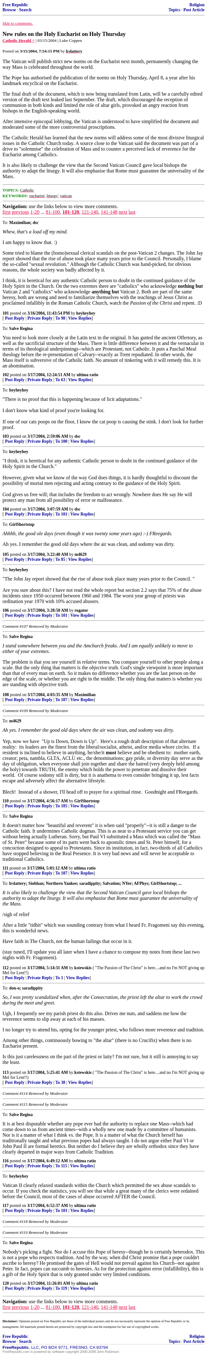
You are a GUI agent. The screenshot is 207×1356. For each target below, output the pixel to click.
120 (6, 1283)
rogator (81, 610)
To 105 (61, 806)
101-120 (71, 212)
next (123, 212)
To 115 (61, 1166)
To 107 (61, 699)
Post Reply (14, 318)
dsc (77, 436)
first (7, 212)
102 (6, 374)
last (132, 212)
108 (6, 694)
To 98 (60, 318)
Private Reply (40, 318)
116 (6, 1161)
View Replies (80, 318)
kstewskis (83, 967)
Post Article (193, 9)
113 (6, 1072)
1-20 (34, 212)
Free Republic (15, 4)
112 (6, 967)
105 (6, 554)
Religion (196, 4)
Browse (9, 9)
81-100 (53, 212)
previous (20, 212)
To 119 (61, 1288)
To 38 (60, 1082)
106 (6, 610)
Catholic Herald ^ (19, 40)
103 (6, 436)
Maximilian (84, 694)
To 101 (61, 514)
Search (25, 9)
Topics (174, 9)
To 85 (60, 559)
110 (6, 801)
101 (6, 313)
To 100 (61, 441)
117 (6, 1205)
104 (6, 509)
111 (5, 868)
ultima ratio (87, 374)
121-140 (90, 212)
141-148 (109, 212)
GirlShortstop (87, 801)
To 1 (59, 977)
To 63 (60, 379)
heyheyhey (85, 313)
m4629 (80, 554)
